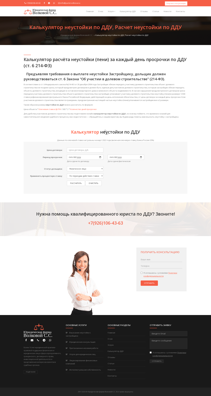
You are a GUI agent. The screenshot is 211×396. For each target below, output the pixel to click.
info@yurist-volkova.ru (70, 3)
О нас (100, 11)
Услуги (111, 11)
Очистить (93, 183)
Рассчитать (76, 183)
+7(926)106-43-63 (33, 3)
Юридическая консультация (80, 342)
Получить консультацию (176, 3)
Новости (167, 11)
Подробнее (30, 372)
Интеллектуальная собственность (83, 369)
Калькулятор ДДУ (128, 11)
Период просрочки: (53, 157)
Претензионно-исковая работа (82, 348)
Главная (90, 11)
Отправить (149, 283)
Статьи (155, 11)
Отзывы (144, 11)
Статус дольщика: (53, 169)
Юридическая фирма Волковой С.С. (77, 35)
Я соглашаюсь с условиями (159, 274)
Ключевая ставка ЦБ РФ (50, 109)
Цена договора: (55, 150)
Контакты (180, 11)
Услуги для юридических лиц (80, 354)
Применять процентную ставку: (46, 176)
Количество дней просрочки (83, 109)
